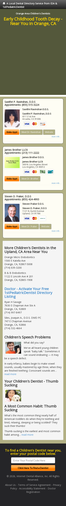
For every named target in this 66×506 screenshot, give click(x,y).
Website (49, 132)
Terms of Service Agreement (34, 485)
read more (10, 374)
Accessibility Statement (32, 488)
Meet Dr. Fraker (29, 226)
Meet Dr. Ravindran (31, 132)
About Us (10, 485)
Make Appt (12, 132)
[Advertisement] (33, 62)
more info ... (56, 136)
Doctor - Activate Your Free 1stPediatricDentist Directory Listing (28, 292)
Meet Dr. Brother (30, 178)
